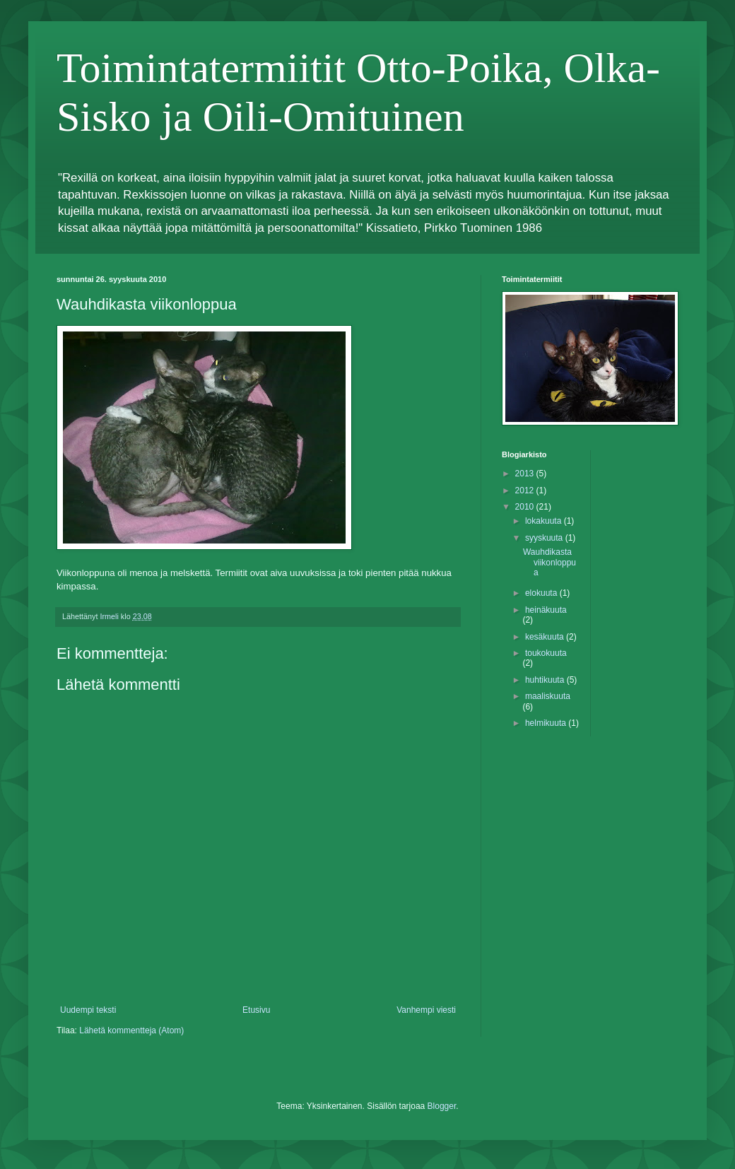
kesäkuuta (545, 637)
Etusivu (256, 1010)
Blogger (442, 1106)
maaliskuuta (547, 696)
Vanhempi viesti (426, 1010)
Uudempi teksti (88, 1010)
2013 (525, 473)
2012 (525, 490)
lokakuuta (544, 521)
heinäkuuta (546, 610)
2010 (525, 507)
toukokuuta (546, 653)
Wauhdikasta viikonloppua (549, 562)
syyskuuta (545, 538)
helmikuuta (546, 723)
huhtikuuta (546, 680)
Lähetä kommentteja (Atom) (131, 1030)
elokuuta (542, 593)
